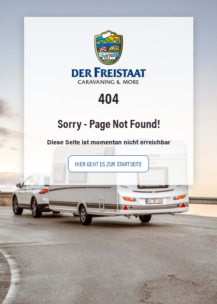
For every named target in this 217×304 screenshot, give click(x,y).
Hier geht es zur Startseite (108, 163)
